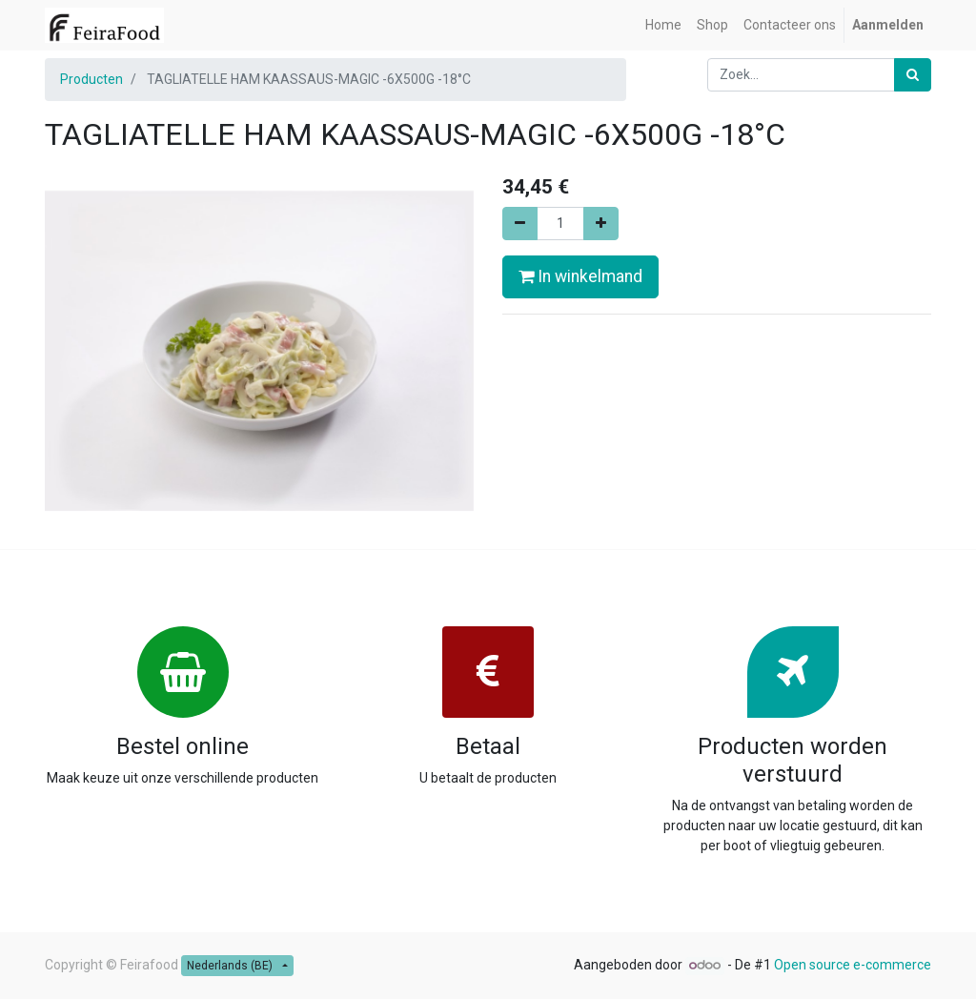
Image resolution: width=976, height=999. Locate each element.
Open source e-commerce (852, 964)
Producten (91, 79)
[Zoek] (912, 75)
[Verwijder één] (520, 223)
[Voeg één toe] (601, 223)
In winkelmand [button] (580, 276)
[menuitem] (663, 25)
